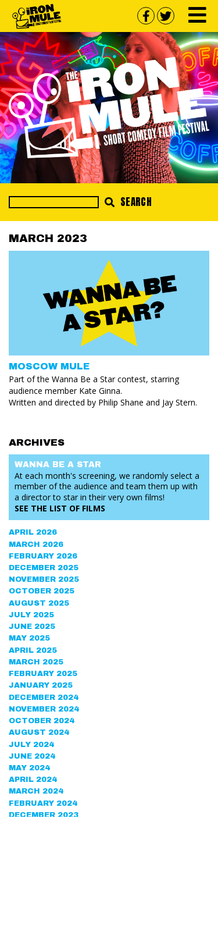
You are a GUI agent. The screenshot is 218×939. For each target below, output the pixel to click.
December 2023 (43, 815)
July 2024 (31, 745)
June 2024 (32, 756)
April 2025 (33, 650)
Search (128, 201)
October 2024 (41, 721)
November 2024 (44, 709)
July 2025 (31, 615)
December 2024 (43, 697)
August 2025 (39, 603)
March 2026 (36, 544)
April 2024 (33, 780)
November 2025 (44, 579)
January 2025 (41, 685)
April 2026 (33, 532)
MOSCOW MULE (49, 366)
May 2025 (29, 638)
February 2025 (43, 674)
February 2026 (43, 556)
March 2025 (36, 662)
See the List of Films (60, 508)
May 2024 (29, 768)
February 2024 (43, 803)
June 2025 (32, 627)
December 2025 (43, 568)
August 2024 (39, 732)
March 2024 (36, 791)
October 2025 (41, 591)
